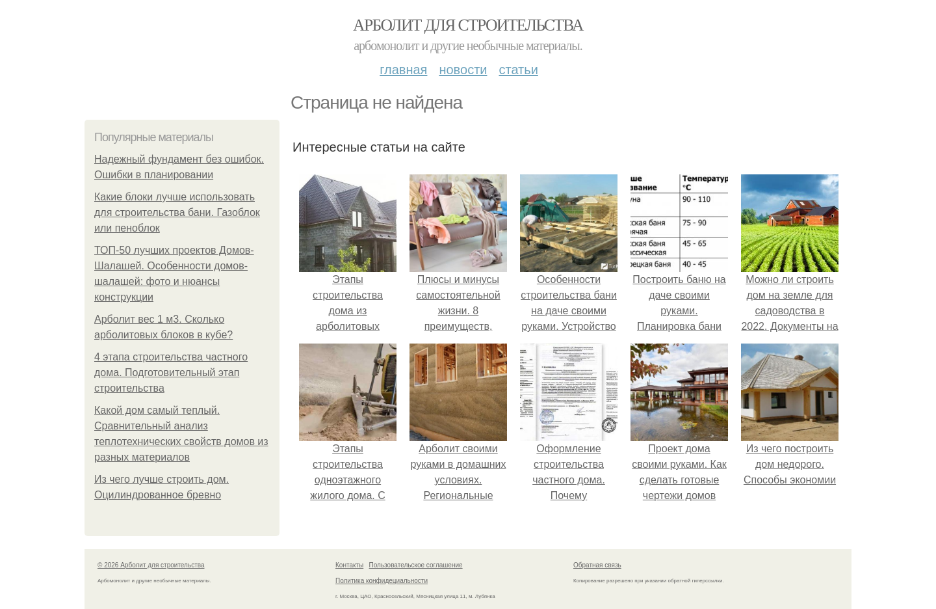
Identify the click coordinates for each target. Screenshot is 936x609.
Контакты (349, 565)
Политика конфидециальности (381, 580)
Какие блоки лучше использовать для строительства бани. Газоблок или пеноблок (177, 212)
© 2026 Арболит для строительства (151, 565)
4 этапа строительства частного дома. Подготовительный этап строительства (171, 372)
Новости (463, 69)
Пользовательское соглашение (416, 565)
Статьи (518, 69)
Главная (403, 69)
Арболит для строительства (468, 25)
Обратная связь (597, 565)
